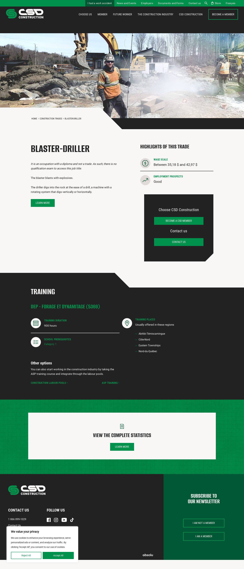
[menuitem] (230, 3)
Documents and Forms (171, 3)
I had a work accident (100, 3)
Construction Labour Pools (48, 392)
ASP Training (110, 392)
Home (34, 127)
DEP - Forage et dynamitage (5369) (65, 315)
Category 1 (50, 353)
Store (218, 3)
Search (205, 3)
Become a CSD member (179, 229)
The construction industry (155, 19)
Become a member (223, 19)
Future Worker (122, 19)
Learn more (43, 212)
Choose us (85, 19)
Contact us (195, 3)
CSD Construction (191, 19)
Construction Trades (51, 127)
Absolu (148, 564)
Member (102, 19)
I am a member (203, 545)
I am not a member (204, 532)
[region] (42, 544)
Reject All (26, 555)
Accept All (58, 555)
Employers (147, 3)
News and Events (126, 3)
